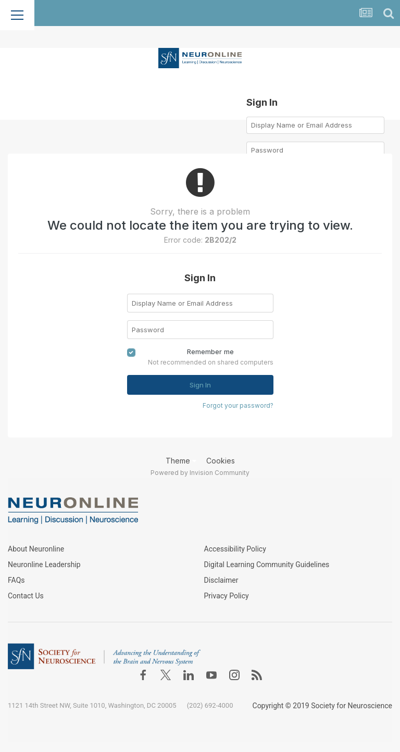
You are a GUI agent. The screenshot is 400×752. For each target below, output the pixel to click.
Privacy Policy (226, 596)
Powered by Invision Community (200, 473)
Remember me (210, 351)
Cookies (220, 460)
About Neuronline (36, 549)
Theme (181, 460)
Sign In (200, 385)
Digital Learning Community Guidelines (267, 564)
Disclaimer (221, 580)
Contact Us (26, 596)
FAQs (16, 580)
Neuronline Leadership (44, 564)
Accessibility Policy (235, 549)
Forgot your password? (238, 405)
